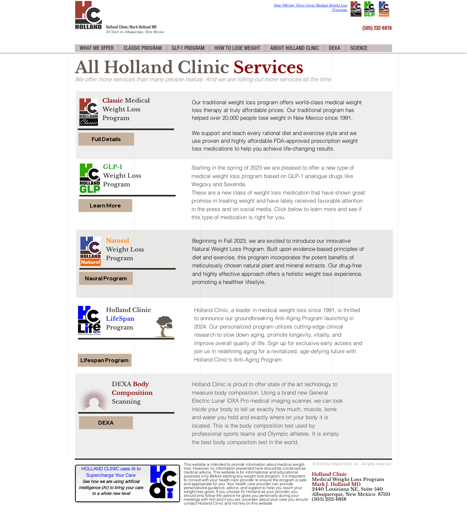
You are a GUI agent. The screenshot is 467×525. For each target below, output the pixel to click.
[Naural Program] (106, 278)
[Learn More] (105, 205)
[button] (96, 48)
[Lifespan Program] (105, 360)
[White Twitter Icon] (455, 28)
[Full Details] (106, 139)
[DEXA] (106, 422)
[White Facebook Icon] (455, 17)
